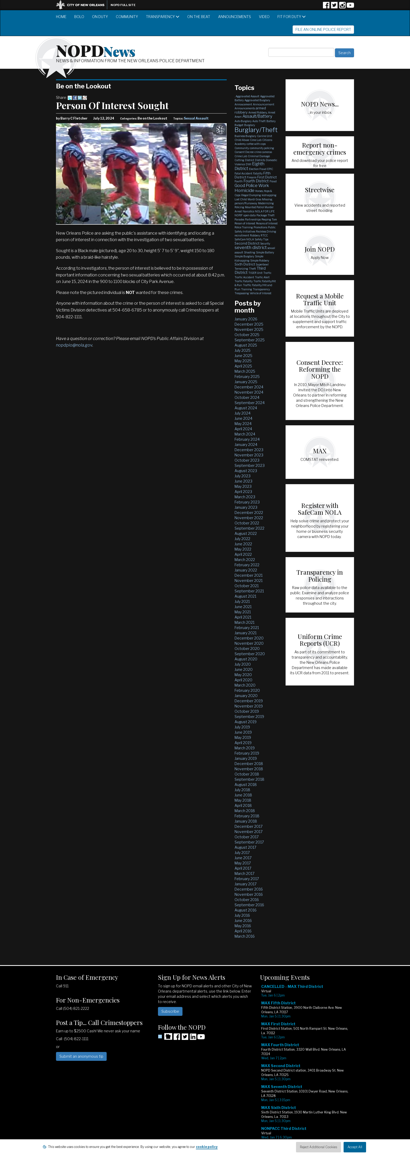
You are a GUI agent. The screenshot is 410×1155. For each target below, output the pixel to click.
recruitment (242, 235)
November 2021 (249, 580)
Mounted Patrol (254, 207)
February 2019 (247, 753)
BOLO (79, 16)
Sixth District (245, 264)
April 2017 (243, 868)
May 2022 (243, 549)
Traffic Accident (244, 277)
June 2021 (243, 606)
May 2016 (243, 926)
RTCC (264, 235)
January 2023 (246, 507)
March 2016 (245, 936)
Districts (260, 160)
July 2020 (243, 664)
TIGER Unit (255, 272)
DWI (248, 164)
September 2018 (249, 779)
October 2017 (247, 837)
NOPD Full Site (123, 5)
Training (246, 289)
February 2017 (247, 878)
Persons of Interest (267, 223)
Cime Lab (255, 139)
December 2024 (249, 387)
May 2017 (243, 863)
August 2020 (246, 659)
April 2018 (243, 805)
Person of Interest (245, 223)
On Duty (100, 16)
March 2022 (245, 559)
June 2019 (243, 732)
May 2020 (243, 674)
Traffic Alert (262, 277)
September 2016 (249, 905)
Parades (239, 219)
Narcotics (248, 211)
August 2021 (245, 596)
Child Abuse (242, 139)
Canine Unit (264, 136)
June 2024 (243, 418)
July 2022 (242, 538)
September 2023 (250, 465)
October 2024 (247, 397)
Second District (247, 243)
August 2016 (246, 910)
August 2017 (245, 847)
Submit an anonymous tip (81, 1056)
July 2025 (242, 350)
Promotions (260, 227)
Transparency (162, 16)
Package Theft (266, 215)
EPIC (270, 169)
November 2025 (249, 329)
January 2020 (246, 695)
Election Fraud (257, 169)
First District (267, 177)
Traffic (267, 272)
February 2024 (247, 439)
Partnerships (253, 219)
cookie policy (207, 1147)
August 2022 (246, 533)
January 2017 (246, 884)
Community (127, 16)
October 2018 (247, 774)
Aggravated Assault (247, 96)
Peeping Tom (269, 219)
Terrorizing (241, 268)
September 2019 (249, 716)
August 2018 (246, 784)
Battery (271, 121)
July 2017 (242, 852)
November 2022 (249, 518)
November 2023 (249, 455)
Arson (238, 116)
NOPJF (239, 215)
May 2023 (243, 486)
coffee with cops (256, 143)
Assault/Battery (257, 116)
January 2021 (246, 633)
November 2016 (249, 894)
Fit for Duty (291, 16)
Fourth (239, 181)
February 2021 (247, 627)
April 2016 (243, 931)
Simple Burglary (244, 256)
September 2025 (250, 340)
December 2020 (249, 638)
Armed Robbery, (257, 112)
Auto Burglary (243, 121)
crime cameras (263, 152)
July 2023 (242, 476)
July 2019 (242, 727)
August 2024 (246, 408)
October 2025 (247, 334)
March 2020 (245, 685)
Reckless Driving (266, 231)
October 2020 (247, 648)
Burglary (249, 125)
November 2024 (249, 392)
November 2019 (249, 706)
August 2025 (246, 345)
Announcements (234, 16)
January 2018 (246, 821)
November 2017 (249, 831)
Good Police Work (252, 185)
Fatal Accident (243, 173)
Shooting (249, 252)
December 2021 (249, 575)
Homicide (244, 190)
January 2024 (246, 444)
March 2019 (245, 748)
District (249, 160)
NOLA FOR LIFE (265, 211)
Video (264, 16)
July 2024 (242, 413)
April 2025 (243, 366)
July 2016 (242, 915)
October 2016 (247, 899)
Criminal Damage (259, 156)
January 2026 (246, 319)
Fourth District (256, 181)
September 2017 (249, 842)
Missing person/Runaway (253, 201)
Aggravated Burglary (257, 100)
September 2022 (249, 528)
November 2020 (249, 643)
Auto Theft (259, 121)
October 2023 (247, 460)
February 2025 (247, 376)
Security (265, 243)
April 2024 (243, 429)
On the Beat (198, 16)
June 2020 (244, 669)
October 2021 (247, 586)
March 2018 (245, 810)
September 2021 (249, 591)
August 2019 (246, 722)
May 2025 (243, 361)
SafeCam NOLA (244, 239)
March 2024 (245, 434)
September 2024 (250, 402)
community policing (262, 148)
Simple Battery (265, 252)
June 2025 (243, 355)
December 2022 (249, 512)
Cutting (239, 160)
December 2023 (249, 450)
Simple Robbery (259, 260)
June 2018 (243, 795)
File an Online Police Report (323, 29)
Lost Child (241, 199)
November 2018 (249, 769)
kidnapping (269, 195)
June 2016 (243, 920)
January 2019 (246, 758)
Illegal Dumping (251, 195)
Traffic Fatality (244, 281)
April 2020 (243, 680)
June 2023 (243, 481)
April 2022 (243, 554)
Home (61, 16)
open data (249, 215)
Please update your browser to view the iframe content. (307, 1065)
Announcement (263, 104)
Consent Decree (244, 152)
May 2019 (243, 737)
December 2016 (249, 889)
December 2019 (249, 701)
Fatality (258, 173)
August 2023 (246, 470)
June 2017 (243, 858)
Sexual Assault (196, 118)
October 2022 (247, 523)
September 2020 (250, 654)
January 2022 (246, 570)
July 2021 (242, 601)
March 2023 (245, 497)
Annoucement (243, 104)
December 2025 (249, 324)
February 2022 (247, 565)
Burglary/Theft (256, 130)
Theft (252, 268)
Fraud (273, 181)
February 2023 (247, 502)
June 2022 (243, 544)
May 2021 (243, 612)
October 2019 (247, 711)
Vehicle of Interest (260, 293)
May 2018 (243, 800)
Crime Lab (241, 156)
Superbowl (262, 264)
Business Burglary (245, 136)
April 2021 (243, 617)
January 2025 (246, 382)
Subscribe (170, 1011)
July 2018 (242, 790)
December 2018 (249, 763)
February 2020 (247, 690)
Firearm (252, 177)
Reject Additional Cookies (318, 1147)
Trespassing (242, 293)
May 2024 (243, 423)
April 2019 (243, 742)
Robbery (255, 235)
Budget (239, 125)
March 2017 (244, 873)
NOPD (95, 49)
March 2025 (245, 371)
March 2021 (244, 622)
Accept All (355, 1147)
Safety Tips (261, 239)
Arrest (271, 112)
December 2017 (249, 826)
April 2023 (243, 491)
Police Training (244, 227)
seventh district (251, 247)
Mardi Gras (254, 199)
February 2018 (247, 816)
